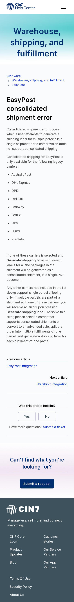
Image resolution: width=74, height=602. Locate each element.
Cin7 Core (13, 76)
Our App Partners (50, 565)
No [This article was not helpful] (47, 416)
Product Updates (16, 552)
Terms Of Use (20, 578)
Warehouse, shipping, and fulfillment (38, 80)
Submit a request (37, 484)
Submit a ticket (54, 427)
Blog (13, 562)
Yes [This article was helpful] (27, 416)
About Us (17, 595)
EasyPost (18, 85)
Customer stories (51, 539)
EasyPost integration (21, 366)
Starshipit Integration (52, 384)
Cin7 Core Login (17, 539)
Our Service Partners (52, 552)
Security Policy (21, 587)
